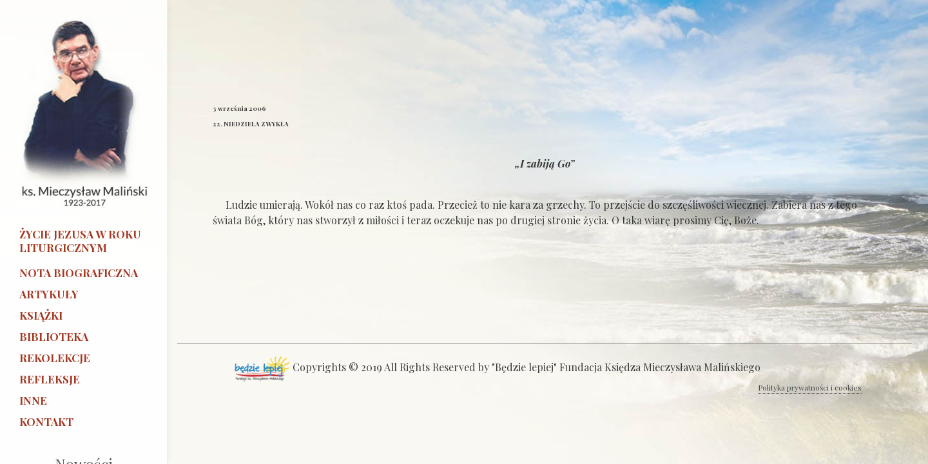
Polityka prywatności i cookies (810, 387)
